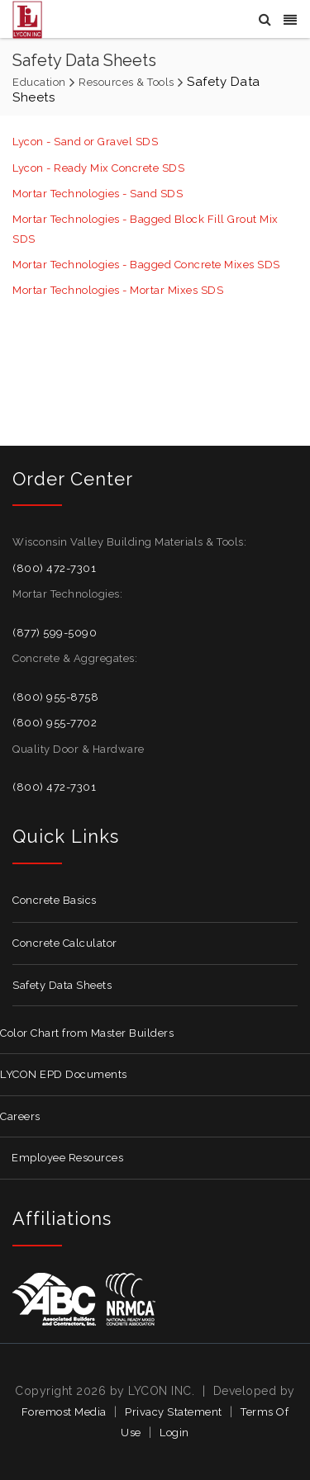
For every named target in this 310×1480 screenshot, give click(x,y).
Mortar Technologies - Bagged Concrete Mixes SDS (146, 264)
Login (174, 1432)
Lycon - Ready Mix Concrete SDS (98, 168)
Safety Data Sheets (62, 985)
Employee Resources (67, 1157)
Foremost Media (64, 1412)
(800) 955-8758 (55, 697)
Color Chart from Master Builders (87, 1033)
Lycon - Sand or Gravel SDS (85, 141)
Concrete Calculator (64, 943)
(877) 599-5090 (54, 633)
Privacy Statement (173, 1412)
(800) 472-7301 (54, 568)
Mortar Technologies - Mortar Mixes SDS (117, 290)
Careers (20, 1116)
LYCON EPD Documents (63, 1074)
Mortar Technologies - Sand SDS (97, 193)
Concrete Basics (54, 900)
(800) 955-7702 (54, 722)
